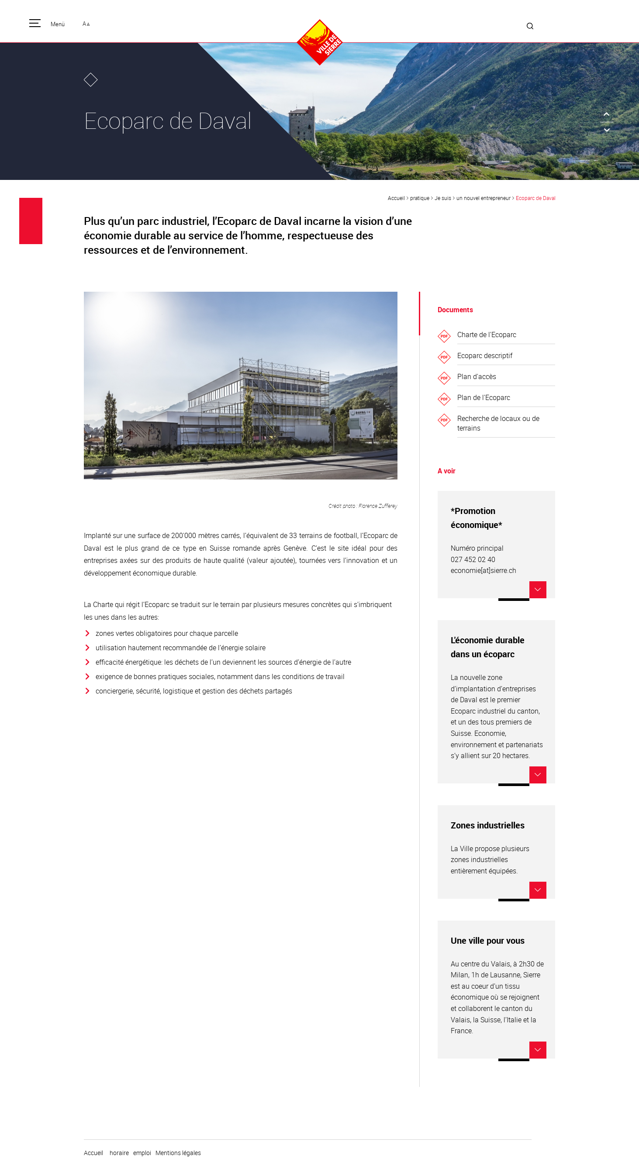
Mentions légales (178, 1153)
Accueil (396, 197)
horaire (119, 1153)
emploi (142, 1153)
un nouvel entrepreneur (483, 197)
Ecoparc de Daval (536, 197)
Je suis (443, 197)
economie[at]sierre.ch (483, 570)
